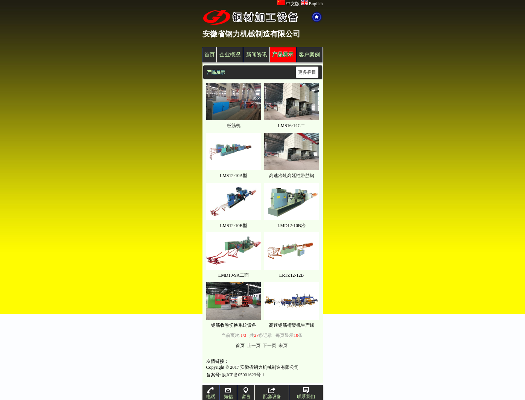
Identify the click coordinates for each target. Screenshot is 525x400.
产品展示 (283, 55)
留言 (246, 393)
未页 (283, 345)
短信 (228, 393)
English (312, 3)
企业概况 (229, 55)
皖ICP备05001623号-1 (243, 374)
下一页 (269, 345)
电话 (210, 393)
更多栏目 (307, 72)
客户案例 (309, 55)
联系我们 (306, 393)
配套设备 (272, 393)
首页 (209, 55)
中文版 (288, 3)
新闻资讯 (256, 55)
